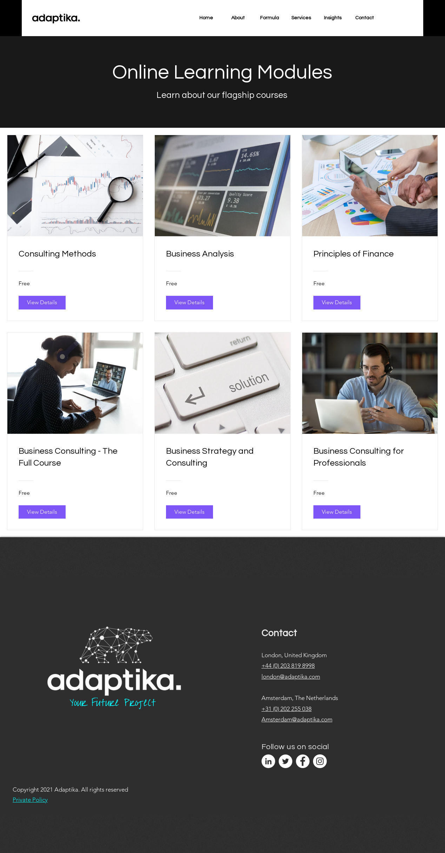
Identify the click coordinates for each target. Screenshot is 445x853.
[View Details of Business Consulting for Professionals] (336, 512)
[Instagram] (320, 761)
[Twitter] (285, 761)
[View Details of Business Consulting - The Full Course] (42, 512)
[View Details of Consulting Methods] (42, 302)
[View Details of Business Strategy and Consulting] (189, 512)
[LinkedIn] (268, 761)
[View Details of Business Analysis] (189, 302)
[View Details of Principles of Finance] (336, 302)
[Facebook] (303, 761)
